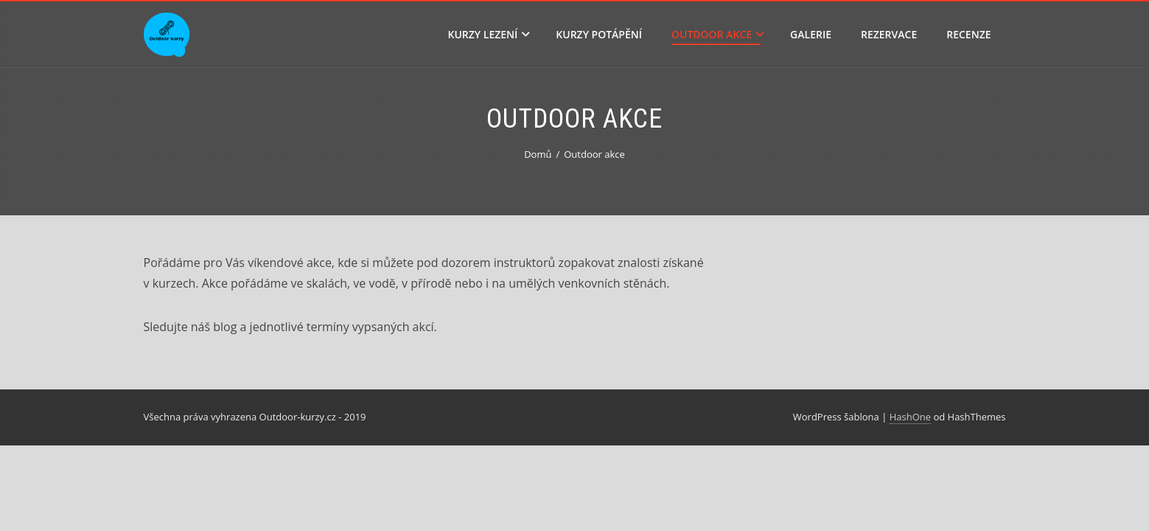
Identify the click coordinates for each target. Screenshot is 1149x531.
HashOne (910, 416)
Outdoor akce (717, 34)
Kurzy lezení (489, 34)
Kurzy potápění (599, 34)
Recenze (968, 34)
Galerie (810, 34)
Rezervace (889, 34)
